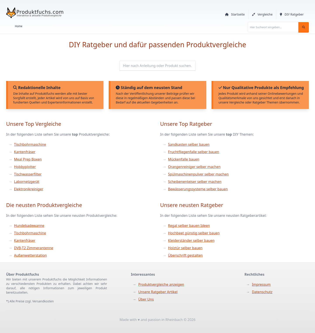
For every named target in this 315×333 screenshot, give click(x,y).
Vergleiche (262, 14)
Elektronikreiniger (28, 189)
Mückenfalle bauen (183, 159)
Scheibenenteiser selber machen (194, 181)
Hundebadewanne (29, 225)
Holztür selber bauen (185, 247)
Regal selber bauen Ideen (189, 225)
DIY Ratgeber (292, 14)
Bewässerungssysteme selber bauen (198, 189)
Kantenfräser (24, 151)
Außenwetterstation (30, 255)
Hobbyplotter (25, 166)
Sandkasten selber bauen (189, 144)
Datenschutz (262, 291)
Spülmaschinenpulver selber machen (198, 174)
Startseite (235, 14)
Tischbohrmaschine (30, 144)
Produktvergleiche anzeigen (161, 284)
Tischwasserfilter (28, 174)
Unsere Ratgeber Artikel (157, 291)
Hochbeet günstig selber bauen (194, 233)
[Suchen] (303, 27)
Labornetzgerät (26, 181)
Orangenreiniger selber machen (194, 166)
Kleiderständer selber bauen (191, 240)
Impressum (261, 284)
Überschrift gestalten (185, 255)
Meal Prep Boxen (28, 159)
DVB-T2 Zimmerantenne (33, 247)
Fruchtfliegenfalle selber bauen (193, 151)
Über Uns (146, 299)
